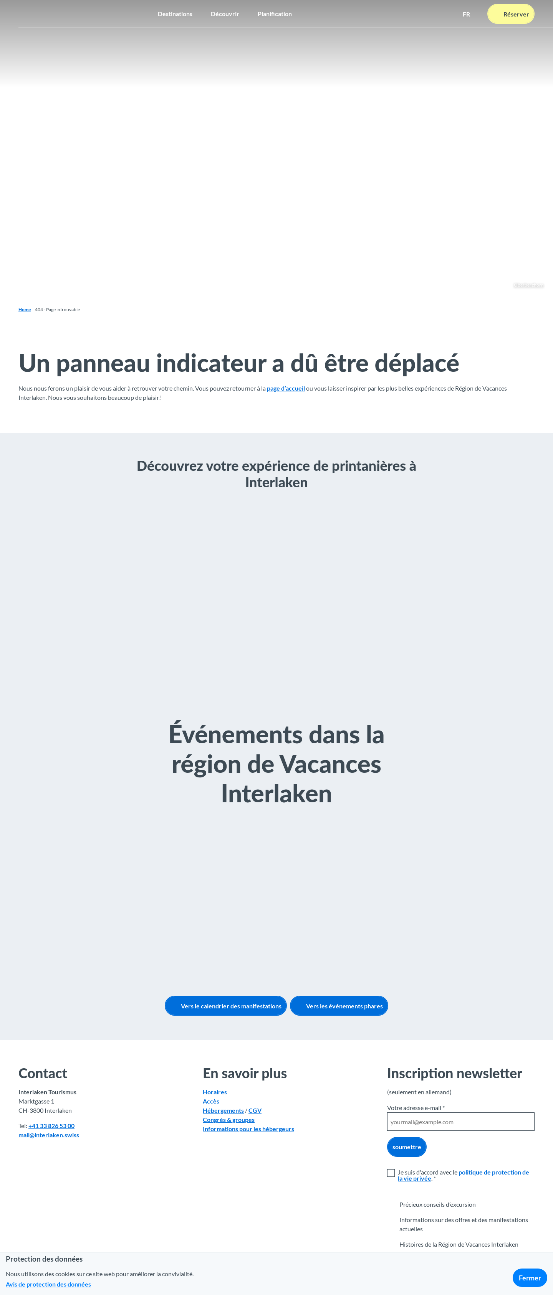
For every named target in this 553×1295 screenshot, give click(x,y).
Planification (275, 13)
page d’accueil (286, 388)
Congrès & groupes (229, 1119)
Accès (211, 1101)
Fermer (530, 1278)
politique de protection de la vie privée (463, 1175)
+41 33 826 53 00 (51, 1126)
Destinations (175, 13)
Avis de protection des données (48, 1284)
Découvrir (225, 13)
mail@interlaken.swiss (48, 1135)
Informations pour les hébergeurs (248, 1129)
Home (24, 309)
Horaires (215, 1092)
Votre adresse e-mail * (416, 1107)
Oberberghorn (529, 285)
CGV (255, 1110)
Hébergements (223, 1110)
